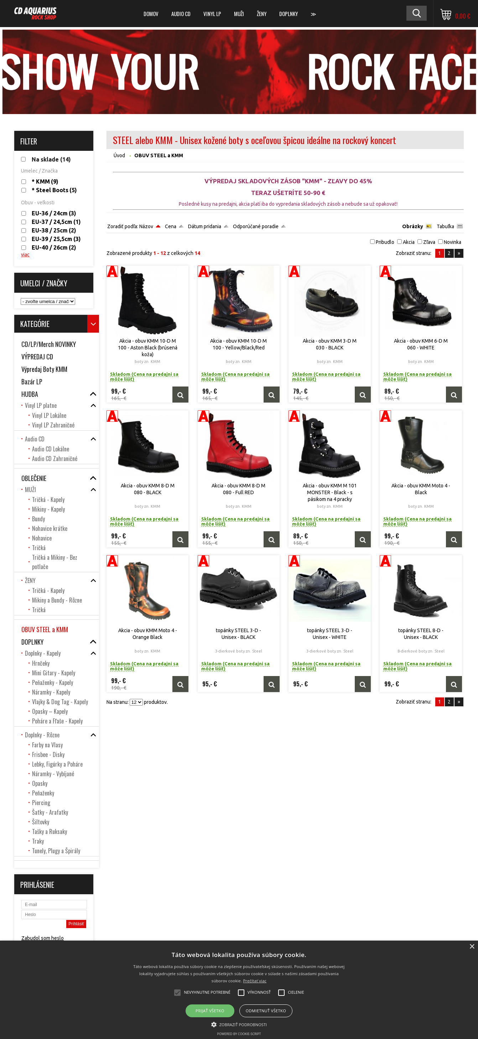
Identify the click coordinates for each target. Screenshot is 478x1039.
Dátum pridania (204, 226)
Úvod (119, 155)
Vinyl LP (212, 13)
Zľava (429, 242)
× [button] (471, 947)
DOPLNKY (288, 13)
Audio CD (181, 13)
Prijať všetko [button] (210, 1010)
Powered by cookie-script (239, 1034)
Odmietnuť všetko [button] (266, 1010)
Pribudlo (385, 242)
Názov (146, 226)
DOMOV (151, 13)
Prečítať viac (254, 980)
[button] (239, 1024)
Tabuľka (445, 226)
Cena (170, 226)
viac (25, 254)
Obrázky (412, 226)
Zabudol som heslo (42, 938)
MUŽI (239, 13)
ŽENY (261, 13)
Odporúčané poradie (256, 226)
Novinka (452, 242)
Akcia (409, 242)
